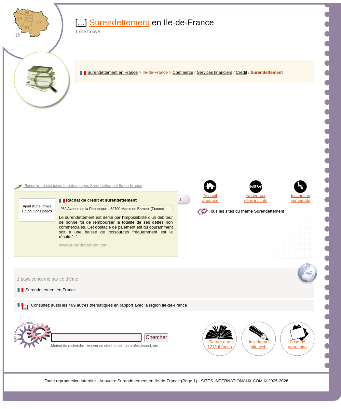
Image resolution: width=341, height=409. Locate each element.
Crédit (241, 72)
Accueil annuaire (210, 198)
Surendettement (119, 22)
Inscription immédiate (300, 198)
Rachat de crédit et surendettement (101, 200)
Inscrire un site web (259, 344)
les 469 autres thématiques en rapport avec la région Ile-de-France (124, 305)
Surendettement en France (113, 72)
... (81, 22)
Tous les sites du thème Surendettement (246, 211)
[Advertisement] (194, 131)
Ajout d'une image (37, 206)
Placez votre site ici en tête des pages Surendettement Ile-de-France (82, 185)
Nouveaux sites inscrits (255, 198)
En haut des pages (37, 211)
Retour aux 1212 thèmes (219, 344)
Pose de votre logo (297, 344)
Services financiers (214, 72)
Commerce (182, 72)
